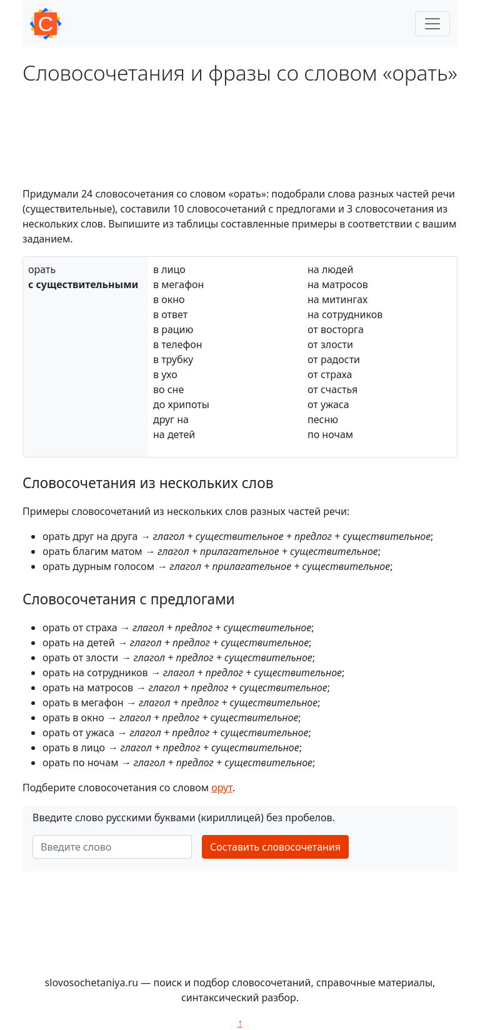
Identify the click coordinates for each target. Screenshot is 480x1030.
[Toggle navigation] (432, 23)
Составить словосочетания (275, 847)
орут (221, 787)
